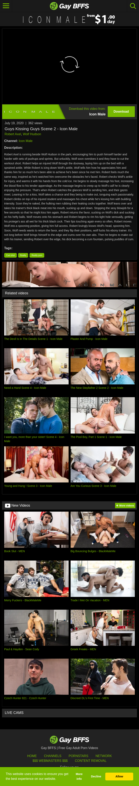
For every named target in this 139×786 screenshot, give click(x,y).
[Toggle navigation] (6, 6)
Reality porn (37, 255)
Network (104, 756)
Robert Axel (13, 134)
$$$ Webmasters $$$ (50, 760)
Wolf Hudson (32, 134)
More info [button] (79, 776)
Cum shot (10, 255)
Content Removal (90, 760)
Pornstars (78, 756)
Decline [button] (96, 776)
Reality (23, 255)
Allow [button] (119, 776)
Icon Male (26, 141)
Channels (52, 756)
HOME (32, 756)
